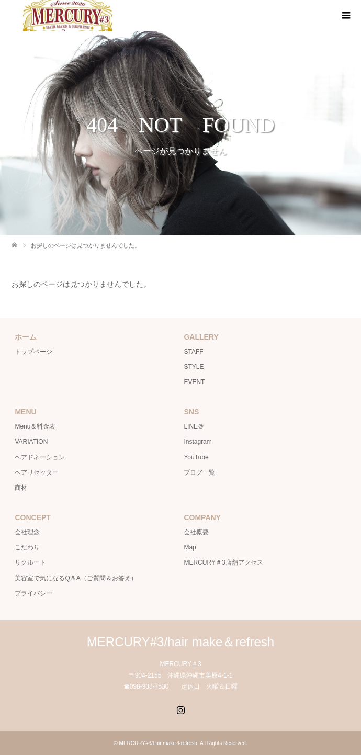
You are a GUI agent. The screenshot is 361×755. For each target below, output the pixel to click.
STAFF (193, 351)
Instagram (197, 441)
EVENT (194, 382)
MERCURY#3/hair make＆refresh (180, 642)
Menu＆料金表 (35, 426)
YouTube (196, 457)
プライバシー (33, 593)
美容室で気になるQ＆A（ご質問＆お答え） (76, 578)
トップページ (33, 351)
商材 (21, 487)
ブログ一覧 (199, 472)
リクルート (30, 562)
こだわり (27, 547)
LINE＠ (194, 426)
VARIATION (31, 441)
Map (190, 547)
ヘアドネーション (40, 457)
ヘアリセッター (37, 472)
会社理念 (27, 532)
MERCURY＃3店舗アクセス (223, 562)
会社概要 (196, 532)
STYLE (194, 366)
